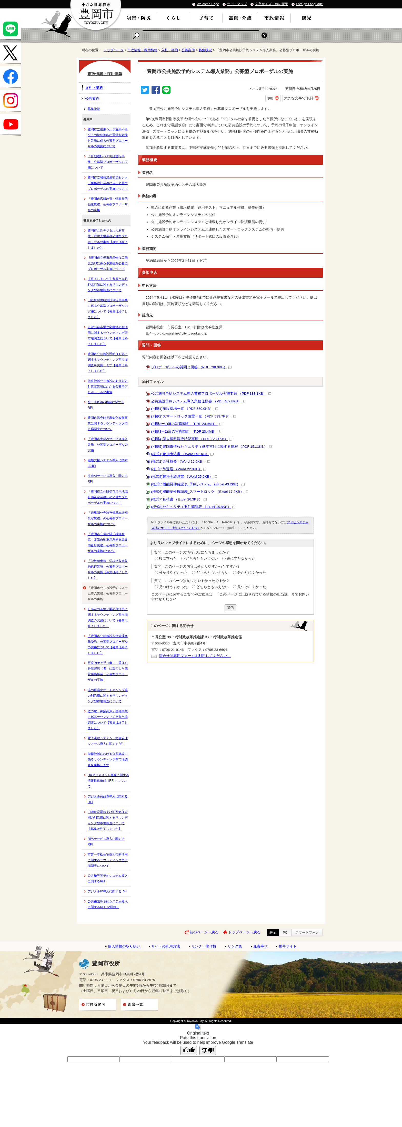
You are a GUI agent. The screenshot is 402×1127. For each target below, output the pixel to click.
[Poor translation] (207, 1050)
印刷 (270, 98)
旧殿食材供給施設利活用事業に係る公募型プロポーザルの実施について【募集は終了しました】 (108, 308)
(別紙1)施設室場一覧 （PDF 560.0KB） (184, 409)
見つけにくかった (251, 587)
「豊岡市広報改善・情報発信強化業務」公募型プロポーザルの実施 (108, 204)
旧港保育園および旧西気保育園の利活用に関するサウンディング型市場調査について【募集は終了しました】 (108, 820)
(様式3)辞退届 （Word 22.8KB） (178, 469)
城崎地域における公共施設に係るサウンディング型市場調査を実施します (108, 759)
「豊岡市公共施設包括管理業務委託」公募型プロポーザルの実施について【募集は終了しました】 (108, 644)
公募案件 (188, 50)
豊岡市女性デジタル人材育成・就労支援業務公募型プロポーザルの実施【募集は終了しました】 (108, 239)
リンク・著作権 (203, 946)
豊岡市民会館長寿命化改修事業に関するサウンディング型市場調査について (108, 423)
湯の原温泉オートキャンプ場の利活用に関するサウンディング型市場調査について (108, 695)
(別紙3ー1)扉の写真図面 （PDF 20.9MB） (186, 424)
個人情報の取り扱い (124, 946)
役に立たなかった (241, 558)
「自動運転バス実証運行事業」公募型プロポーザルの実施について (108, 161)
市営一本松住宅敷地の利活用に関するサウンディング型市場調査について (108, 860)
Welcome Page (208, 4)
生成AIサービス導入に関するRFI (108, 478)
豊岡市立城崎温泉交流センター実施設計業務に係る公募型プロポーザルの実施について (108, 183)
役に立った (168, 558)
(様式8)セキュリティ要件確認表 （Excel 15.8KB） (193, 507)
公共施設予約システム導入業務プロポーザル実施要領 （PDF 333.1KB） (211, 393)
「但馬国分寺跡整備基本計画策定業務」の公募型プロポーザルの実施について (108, 518)
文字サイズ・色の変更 (271, 4)
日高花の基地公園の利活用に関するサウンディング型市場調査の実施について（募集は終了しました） (108, 617)
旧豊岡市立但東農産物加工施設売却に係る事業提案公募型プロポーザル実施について (108, 263)
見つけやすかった (173, 587)
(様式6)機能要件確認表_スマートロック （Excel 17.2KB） (199, 492)
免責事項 (260, 946)
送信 (230, 608)
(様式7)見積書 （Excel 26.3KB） (179, 499)
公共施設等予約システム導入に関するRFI (108, 878)
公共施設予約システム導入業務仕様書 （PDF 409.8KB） (198, 401)
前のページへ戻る (204, 932)
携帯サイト (288, 946)
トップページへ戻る (244, 932)
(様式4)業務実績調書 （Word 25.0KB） (184, 476)
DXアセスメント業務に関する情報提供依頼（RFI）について (108, 780)
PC (285, 932)
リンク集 (235, 946)
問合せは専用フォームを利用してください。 (195, 656)
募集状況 (205, 50)
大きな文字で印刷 (298, 98)
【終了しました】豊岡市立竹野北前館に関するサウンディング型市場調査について (108, 284)
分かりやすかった (173, 573)
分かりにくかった (251, 573)
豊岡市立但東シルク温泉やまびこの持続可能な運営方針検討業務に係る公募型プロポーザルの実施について (108, 138)
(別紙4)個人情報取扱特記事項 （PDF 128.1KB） (191, 439)
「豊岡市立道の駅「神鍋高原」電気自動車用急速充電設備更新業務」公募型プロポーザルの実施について (108, 542)
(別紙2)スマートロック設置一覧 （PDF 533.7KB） (193, 416)
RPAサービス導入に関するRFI (106, 841)
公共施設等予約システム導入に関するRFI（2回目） (108, 904)
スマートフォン (307, 932)
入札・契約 (169, 50)
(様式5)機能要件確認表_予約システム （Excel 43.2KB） (198, 484)
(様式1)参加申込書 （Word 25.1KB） (182, 454)
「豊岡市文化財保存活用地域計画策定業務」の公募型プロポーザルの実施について (108, 497)
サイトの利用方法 (165, 946)
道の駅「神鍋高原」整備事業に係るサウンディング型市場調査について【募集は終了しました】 (108, 719)
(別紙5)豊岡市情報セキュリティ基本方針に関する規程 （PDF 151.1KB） (211, 446)
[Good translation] (188, 1050)
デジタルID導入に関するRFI (107, 891)
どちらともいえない (202, 558)
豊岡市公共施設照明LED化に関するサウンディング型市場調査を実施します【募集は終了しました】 (108, 362)
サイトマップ (237, 4)
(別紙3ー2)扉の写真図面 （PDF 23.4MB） (186, 431)
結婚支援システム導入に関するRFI (108, 463)
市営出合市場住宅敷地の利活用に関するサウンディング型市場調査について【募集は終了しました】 (108, 335)
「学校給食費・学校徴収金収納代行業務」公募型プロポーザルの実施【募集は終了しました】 (108, 569)
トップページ (114, 50)
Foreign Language (309, 4)
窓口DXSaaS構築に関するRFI (106, 405)
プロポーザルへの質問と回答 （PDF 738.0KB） (191, 367)
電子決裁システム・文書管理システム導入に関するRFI (108, 741)
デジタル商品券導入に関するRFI (108, 799)
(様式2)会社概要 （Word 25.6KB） (180, 461)
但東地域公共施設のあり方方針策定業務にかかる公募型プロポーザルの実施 (108, 386)
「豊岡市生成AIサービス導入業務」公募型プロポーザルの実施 (108, 444)
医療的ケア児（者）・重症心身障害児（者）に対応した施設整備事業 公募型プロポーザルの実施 (108, 671)
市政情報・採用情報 (142, 50)
